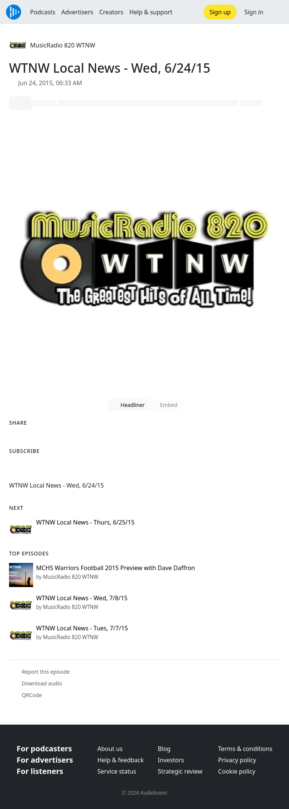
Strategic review (180, 771)
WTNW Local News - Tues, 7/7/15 (82, 628)
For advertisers (45, 760)
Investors (171, 760)
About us (110, 749)
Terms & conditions (245, 749)
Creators (111, 12)
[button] (276, 12)
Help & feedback (120, 760)
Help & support (150, 12)
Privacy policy (237, 760)
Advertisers (77, 12)
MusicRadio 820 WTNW (62, 45)
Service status (116, 771)
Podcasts (42, 12)
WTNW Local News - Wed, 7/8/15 (82, 598)
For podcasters (44, 748)
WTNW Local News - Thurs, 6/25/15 (85, 522)
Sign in (253, 12)
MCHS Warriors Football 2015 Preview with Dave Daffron (115, 568)
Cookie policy (237, 771)
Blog (164, 749)
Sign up (220, 12)
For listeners (40, 771)
